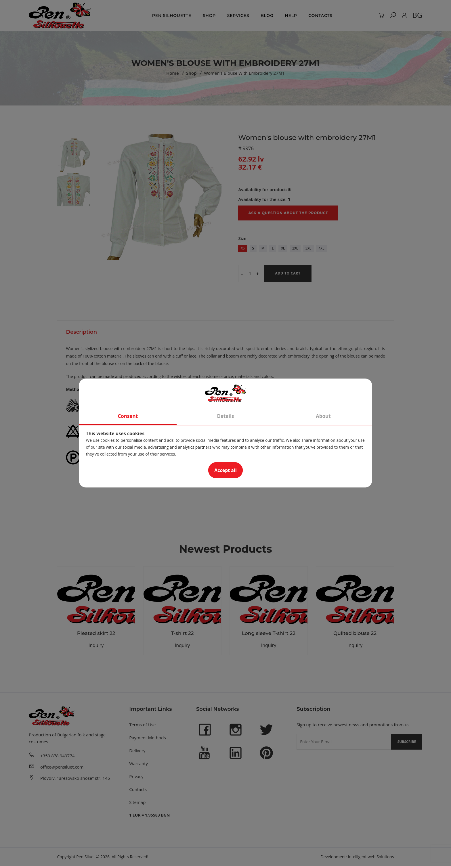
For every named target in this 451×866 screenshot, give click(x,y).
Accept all (225, 470)
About (323, 416)
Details (225, 416)
